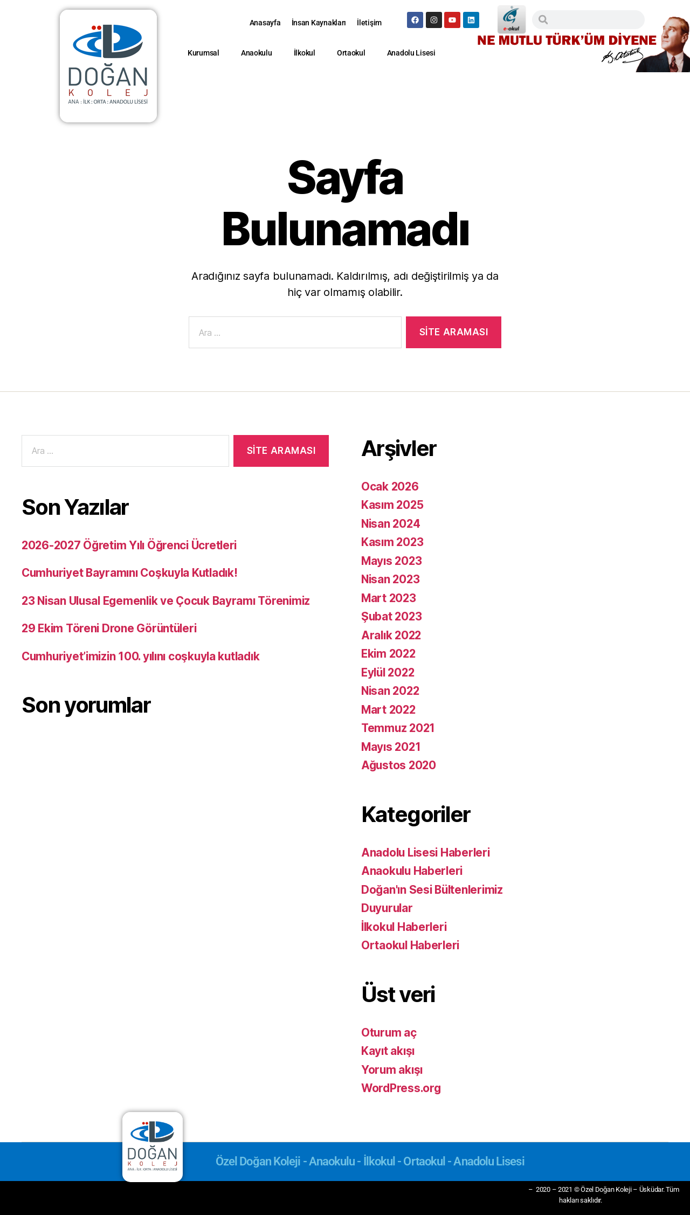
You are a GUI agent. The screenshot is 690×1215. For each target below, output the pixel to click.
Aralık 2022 (392, 635)
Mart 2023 (389, 598)
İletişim (369, 22)
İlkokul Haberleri (405, 927)
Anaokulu (256, 53)
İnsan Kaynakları (319, 22)
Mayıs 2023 (392, 561)
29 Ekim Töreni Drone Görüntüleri (111, 628)
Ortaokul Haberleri (411, 945)
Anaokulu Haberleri (413, 871)
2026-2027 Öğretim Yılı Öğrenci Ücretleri (133, 545)
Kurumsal (203, 53)
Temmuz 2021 (399, 728)
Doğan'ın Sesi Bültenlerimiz (434, 889)
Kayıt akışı (388, 1051)
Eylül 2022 (389, 672)
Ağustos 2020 (399, 765)
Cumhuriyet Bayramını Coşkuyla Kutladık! (133, 572)
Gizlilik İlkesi (503, 1189)
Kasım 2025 (393, 505)
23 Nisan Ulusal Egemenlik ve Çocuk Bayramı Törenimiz (170, 600)
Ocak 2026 (390, 486)
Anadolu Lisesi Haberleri (427, 852)
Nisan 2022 (391, 691)
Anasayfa (265, 22)
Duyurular (388, 908)
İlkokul (304, 53)
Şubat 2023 (392, 616)
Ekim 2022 (389, 653)
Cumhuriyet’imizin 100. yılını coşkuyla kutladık (146, 656)
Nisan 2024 (391, 523)
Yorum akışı (392, 1069)
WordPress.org (402, 1088)
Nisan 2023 (391, 579)
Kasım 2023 (393, 542)
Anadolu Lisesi (411, 53)
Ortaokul (351, 53)
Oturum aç (389, 1032)
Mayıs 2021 (392, 747)
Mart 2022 (389, 709)
